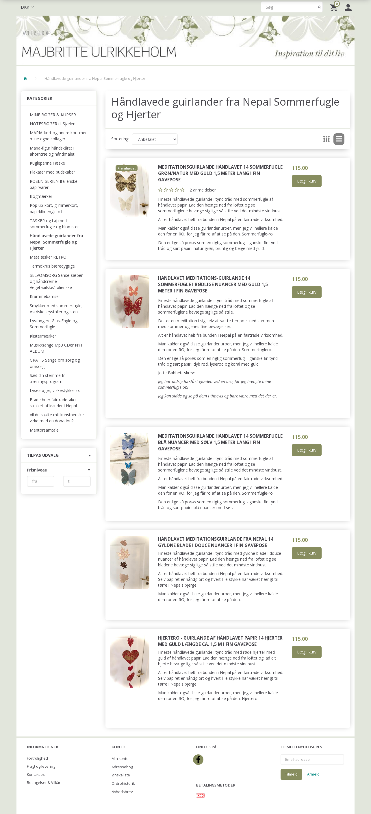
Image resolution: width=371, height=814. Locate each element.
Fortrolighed (37, 758)
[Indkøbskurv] (334, 7)
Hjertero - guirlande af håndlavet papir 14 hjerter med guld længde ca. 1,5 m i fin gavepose (220, 641)
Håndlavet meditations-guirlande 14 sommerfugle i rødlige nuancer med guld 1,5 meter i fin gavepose (213, 284)
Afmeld (313, 774)
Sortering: (120, 138)
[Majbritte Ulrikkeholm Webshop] (185, 39)
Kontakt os (36, 774)
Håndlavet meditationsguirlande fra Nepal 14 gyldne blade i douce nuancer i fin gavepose (215, 542)
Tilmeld (291, 774)
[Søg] (319, 7)
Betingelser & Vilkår (43, 782)
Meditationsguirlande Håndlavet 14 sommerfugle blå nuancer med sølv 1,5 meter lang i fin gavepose (220, 442)
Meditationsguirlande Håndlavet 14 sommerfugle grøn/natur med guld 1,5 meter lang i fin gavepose (220, 173)
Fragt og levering (41, 766)
